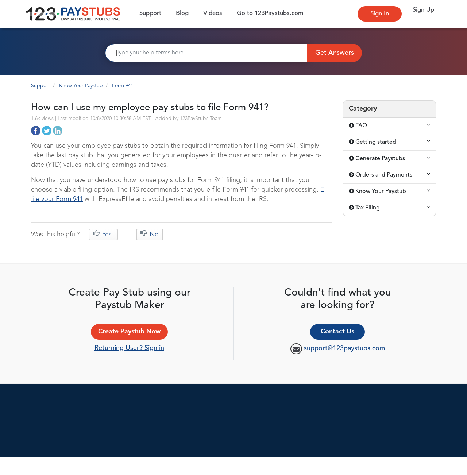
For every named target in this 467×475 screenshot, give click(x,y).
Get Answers (334, 53)
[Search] (206, 53)
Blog (182, 13)
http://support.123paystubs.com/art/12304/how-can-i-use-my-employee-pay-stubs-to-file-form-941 (35, 130)
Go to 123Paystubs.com (270, 13)
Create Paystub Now (129, 331)
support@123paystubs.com (344, 348)
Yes (106, 234)
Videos (212, 13)
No (153, 234)
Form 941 (122, 85)
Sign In (379, 14)
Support (152, 12)
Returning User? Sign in (129, 348)
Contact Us (337, 331)
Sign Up (423, 10)
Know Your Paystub (81, 85)
